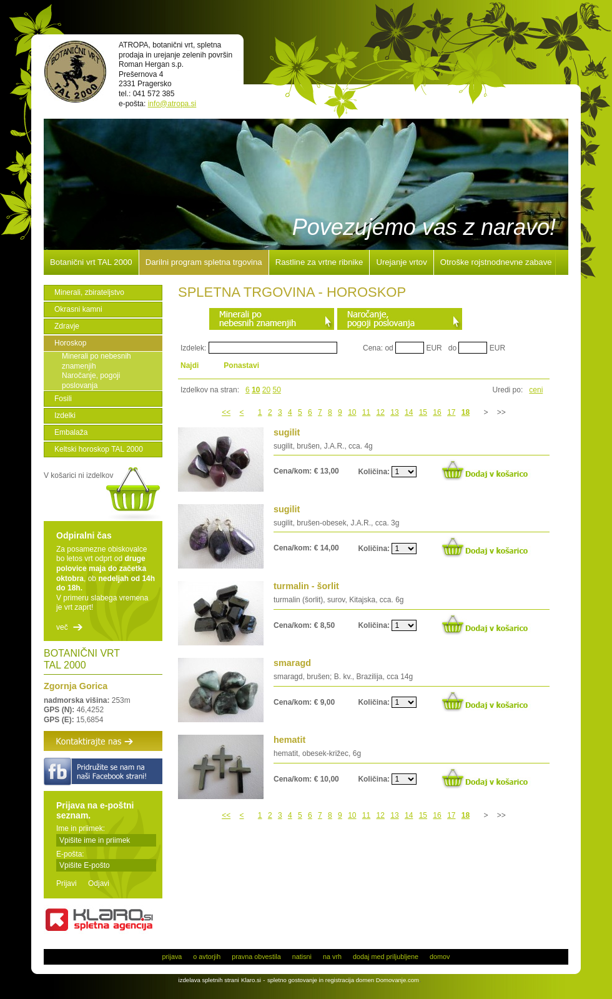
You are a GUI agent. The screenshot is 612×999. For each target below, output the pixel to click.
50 (277, 389)
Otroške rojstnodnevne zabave (496, 262)
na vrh (332, 956)
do (452, 348)
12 (381, 412)
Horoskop (70, 343)
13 (394, 412)
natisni (302, 956)
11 (366, 412)
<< (226, 412)
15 (423, 412)
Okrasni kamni (78, 309)
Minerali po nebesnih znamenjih (96, 361)
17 (451, 412)
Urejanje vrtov (401, 262)
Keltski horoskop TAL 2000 (98, 449)
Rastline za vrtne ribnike (319, 262)
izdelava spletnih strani (209, 980)
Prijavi (66, 883)
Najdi (189, 365)
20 (266, 389)
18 (465, 412)
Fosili (63, 398)
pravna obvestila (256, 956)
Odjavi (98, 883)
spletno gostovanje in (296, 980)
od (389, 348)
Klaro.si (251, 980)
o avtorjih (206, 956)
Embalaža (70, 432)
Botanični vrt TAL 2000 (91, 262)
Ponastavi (241, 365)
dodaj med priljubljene (385, 956)
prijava (172, 956)
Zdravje (66, 326)
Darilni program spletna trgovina (204, 262)
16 (437, 412)
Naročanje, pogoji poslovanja (91, 380)
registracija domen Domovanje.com (372, 980)
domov (440, 956)
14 (409, 412)
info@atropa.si (172, 103)
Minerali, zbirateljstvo (89, 292)
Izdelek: (193, 348)
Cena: (373, 348)
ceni (536, 389)
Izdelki (65, 415)
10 (256, 389)
